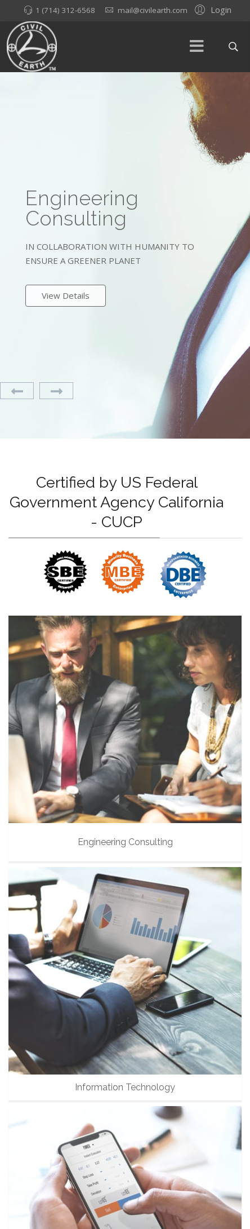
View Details (66, 295)
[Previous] (17, 390)
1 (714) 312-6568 (65, 10)
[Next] (56, 390)
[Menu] (197, 46)
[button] (211, 9)
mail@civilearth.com (153, 10)
